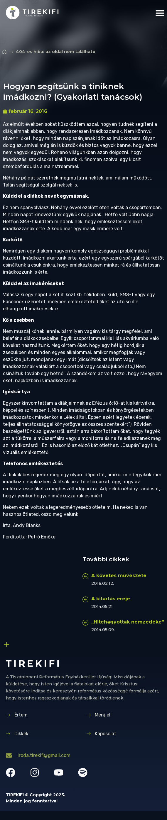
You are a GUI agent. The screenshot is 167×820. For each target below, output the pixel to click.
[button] (160, 13)
